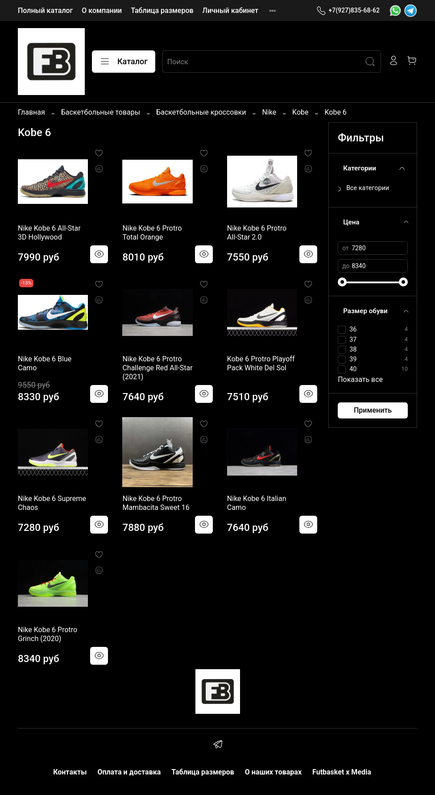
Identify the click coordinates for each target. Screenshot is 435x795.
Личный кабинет (230, 10)
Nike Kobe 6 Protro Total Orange (152, 232)
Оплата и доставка (129, 772)
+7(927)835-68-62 (348, 10)
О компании (102, 10)
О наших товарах (273, 772)
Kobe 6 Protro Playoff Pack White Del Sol (261, 363)
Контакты (70, 772)
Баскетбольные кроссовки (201, 112)
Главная (31, 112)
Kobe (300, 112)
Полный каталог (45, 10)
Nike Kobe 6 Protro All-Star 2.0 (256, 232)
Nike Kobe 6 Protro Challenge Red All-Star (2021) (157, 368)
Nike (269, 112)
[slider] (342, 282)
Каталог (123, 61)
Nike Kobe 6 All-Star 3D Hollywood (49, 232)
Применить (373, 410)
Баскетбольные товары (100, 112)
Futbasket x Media (341, 772)
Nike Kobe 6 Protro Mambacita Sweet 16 (155, 503)
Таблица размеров (162, 10)
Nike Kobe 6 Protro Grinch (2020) (47, 634)
